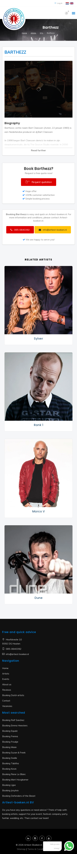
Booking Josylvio (10, 790)
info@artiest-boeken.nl (17, 654)
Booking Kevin (9, 768)
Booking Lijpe (9, 785)
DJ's (41, 33)
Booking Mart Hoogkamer (15, 779)
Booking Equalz (10, 731)
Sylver (38, 338)
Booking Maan (9, 747)
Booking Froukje (10, 741)
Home (24, 33)
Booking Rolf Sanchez (13, 720)
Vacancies (7, 706)
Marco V (38, 511)
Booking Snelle (9, 758)
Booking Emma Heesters (15, 725)
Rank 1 (38, 425)
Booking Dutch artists (13, 695)
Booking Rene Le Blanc (14, 774)
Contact (6, 700)
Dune (38, 598)
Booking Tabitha (10, 763)
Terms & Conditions (37, 849)
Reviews (6, 689)
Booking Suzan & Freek (13, 752)
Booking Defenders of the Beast (18, 795)
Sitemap (21, 849)
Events (5, 679)
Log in (58, 3)
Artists (33, 33)
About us (6, 684)
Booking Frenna (10, 736)
